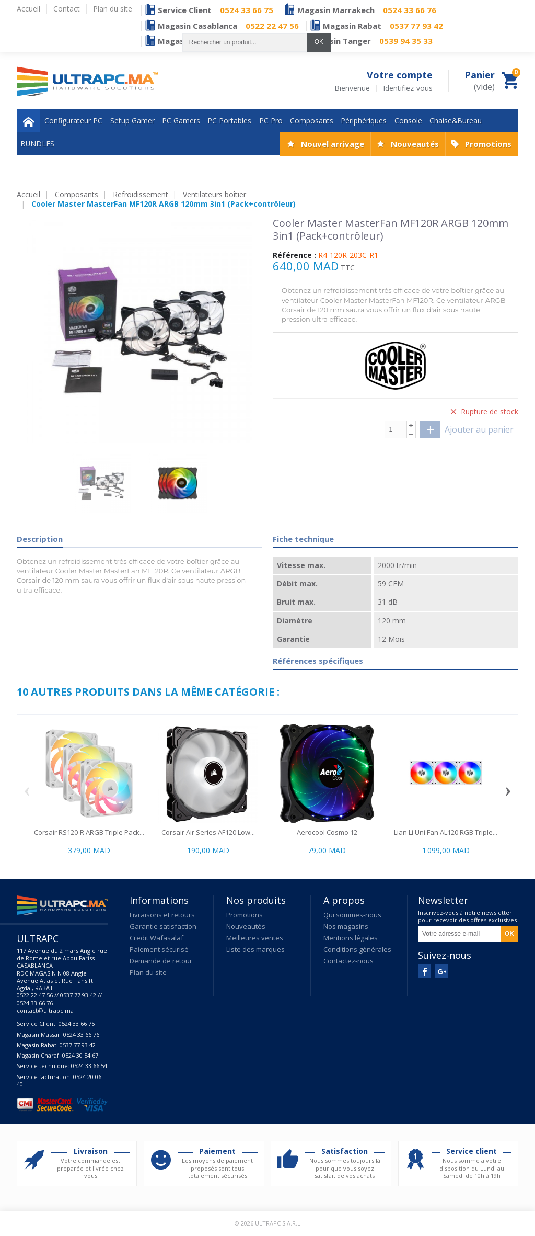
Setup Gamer (132, 121)
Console (408, 121)
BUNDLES (37, 144)
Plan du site (148, 972)
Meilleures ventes (254, 938)
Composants (311, 121)
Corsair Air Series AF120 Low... (208, 832)
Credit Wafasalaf (156, 938)
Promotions (488, 144)
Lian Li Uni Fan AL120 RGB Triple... (445, 832)
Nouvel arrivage (332, 144)
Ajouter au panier (467, 429)
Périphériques (364, 121)
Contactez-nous (348, 961)
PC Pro (271, 121)
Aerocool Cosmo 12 (327, 832)
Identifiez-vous (408, 88)
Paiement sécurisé (159, 949)
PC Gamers (181, 121)
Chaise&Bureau (455, 121)
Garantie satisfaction (163, 926)
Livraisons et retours (162, 915)
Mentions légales (350, 938)
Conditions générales (357, 949)
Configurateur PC (73, 121)
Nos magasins (345, 926)
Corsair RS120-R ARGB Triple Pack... (89, 832)
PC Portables (229, 121)
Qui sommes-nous (352, 915)
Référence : (294, 255)
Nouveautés (415, 144)
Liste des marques (255, 949)
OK (319, 42)
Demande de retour (161, 961)
